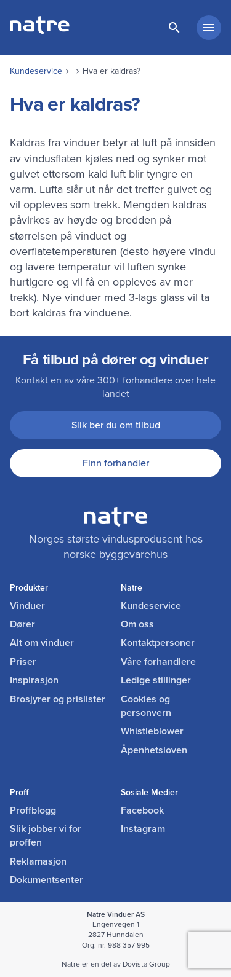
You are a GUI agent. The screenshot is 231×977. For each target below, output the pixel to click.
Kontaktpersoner (158, 642)
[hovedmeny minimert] (209, 27)
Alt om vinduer (42, 642)
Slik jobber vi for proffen (45, 835)
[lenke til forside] (40, 31)
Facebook (142, 810)
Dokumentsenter (46, 880)
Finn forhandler (116, 463)
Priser (23, 662)
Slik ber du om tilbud (115, 425)
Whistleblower (152, 731)
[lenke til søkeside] (174, 27)
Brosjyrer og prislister (57, 699)
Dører (22, 624)
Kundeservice (36, 71)
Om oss (137, 624)
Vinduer (27, 606)
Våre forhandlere (158, 662)
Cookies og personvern (146, 706)
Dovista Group (146, 964)
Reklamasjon (38, 861)
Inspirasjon (34, 680)
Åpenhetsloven (154, 750)
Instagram (143, 829)
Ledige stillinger (156, 680)
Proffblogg (33, 810)
